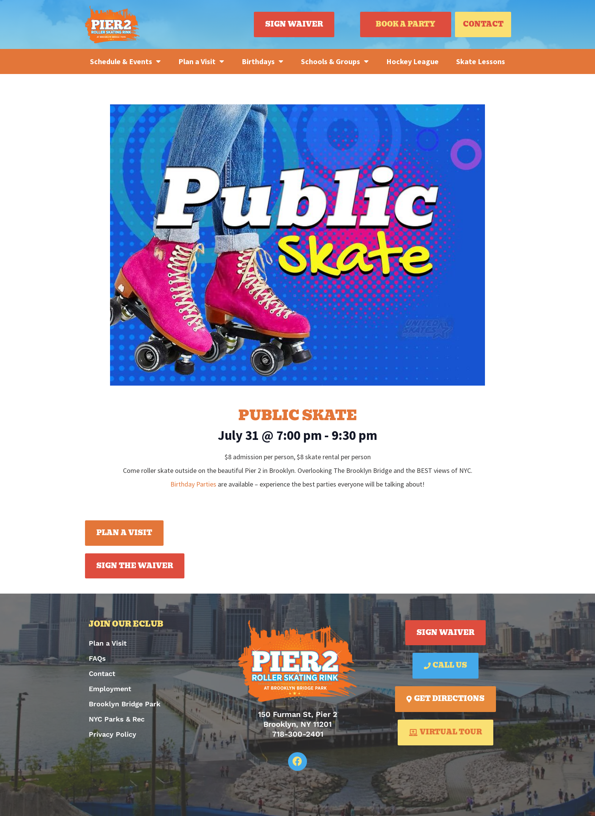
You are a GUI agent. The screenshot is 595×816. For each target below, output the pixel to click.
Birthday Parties (193, 484)
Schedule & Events (125, 61)
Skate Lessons (480, 61)
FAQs (97, 658)
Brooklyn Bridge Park (125, 704)
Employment (110, 689)
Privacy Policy (112, 734)
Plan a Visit (201, 61)
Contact (102, 673)
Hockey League (412, 61)
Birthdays (262, 61)
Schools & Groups (335, 61)
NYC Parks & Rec (117, 719)
